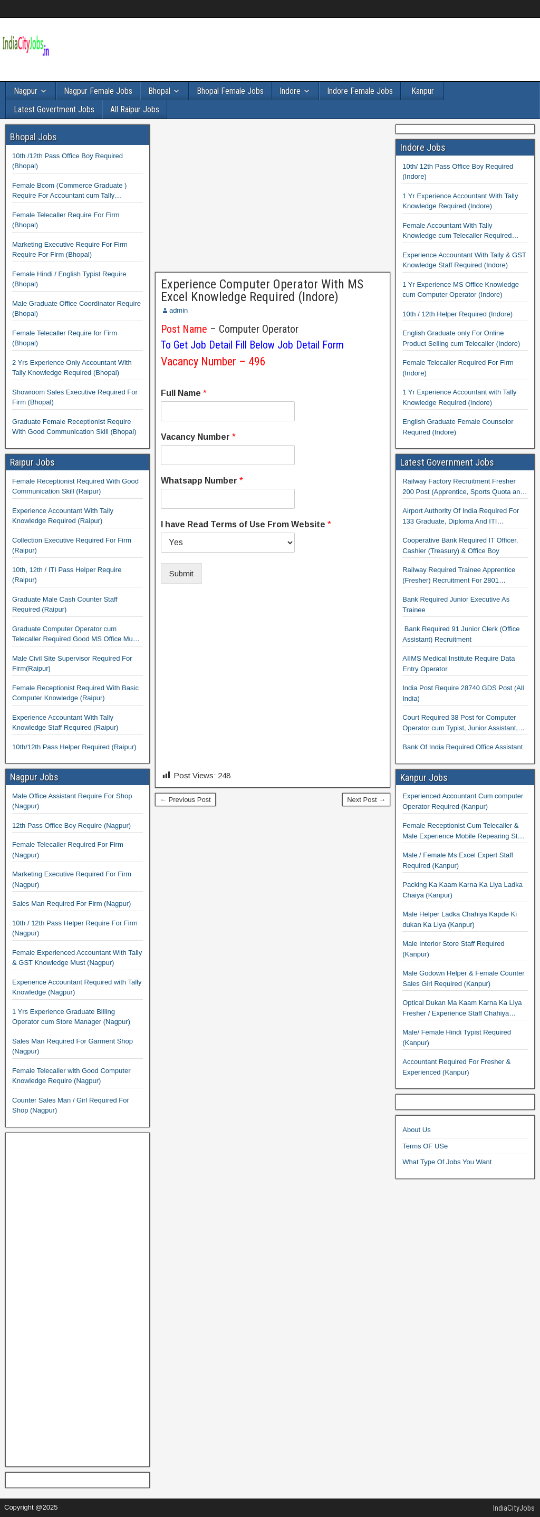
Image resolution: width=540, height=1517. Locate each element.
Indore (290, 91)
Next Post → (366, 800)
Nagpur (25, 91)
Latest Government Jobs (447, 462)
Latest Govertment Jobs (54, 109)
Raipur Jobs (32, 462)
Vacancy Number (198, 436)
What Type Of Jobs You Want (446, 1162)
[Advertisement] (272, 198)
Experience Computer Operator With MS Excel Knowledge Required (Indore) (262, 290)
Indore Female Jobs (360, 91)
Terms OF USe (425, 1146)
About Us (416, 1130)
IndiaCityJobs (514, 1508)
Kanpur (422, 91)
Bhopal (159, 91)
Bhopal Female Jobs (230, 91)
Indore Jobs (423, 147)
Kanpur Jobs (424, 777)
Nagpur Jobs (34, 776)
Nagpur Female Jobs (98, 91)
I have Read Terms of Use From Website (246, 524)
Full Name (184, 393)
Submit (181, 573)
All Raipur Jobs (134, 109)
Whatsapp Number (202, 480)
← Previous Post (185, 800)
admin (178, 310)
